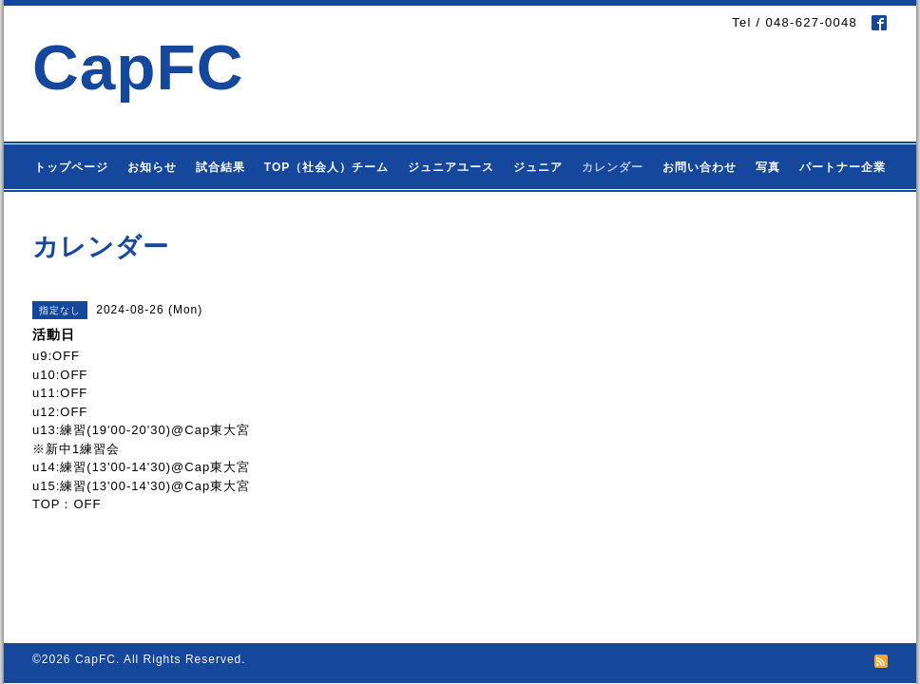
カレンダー (612, 167)
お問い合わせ (699, 167)
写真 (768, 167)
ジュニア (538, 167)
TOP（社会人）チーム (326, 167)
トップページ (71, 167)
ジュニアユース (451, 167)
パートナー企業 (842, 167)
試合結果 (220, 167)
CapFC (138, 67)
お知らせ (152, 167)
